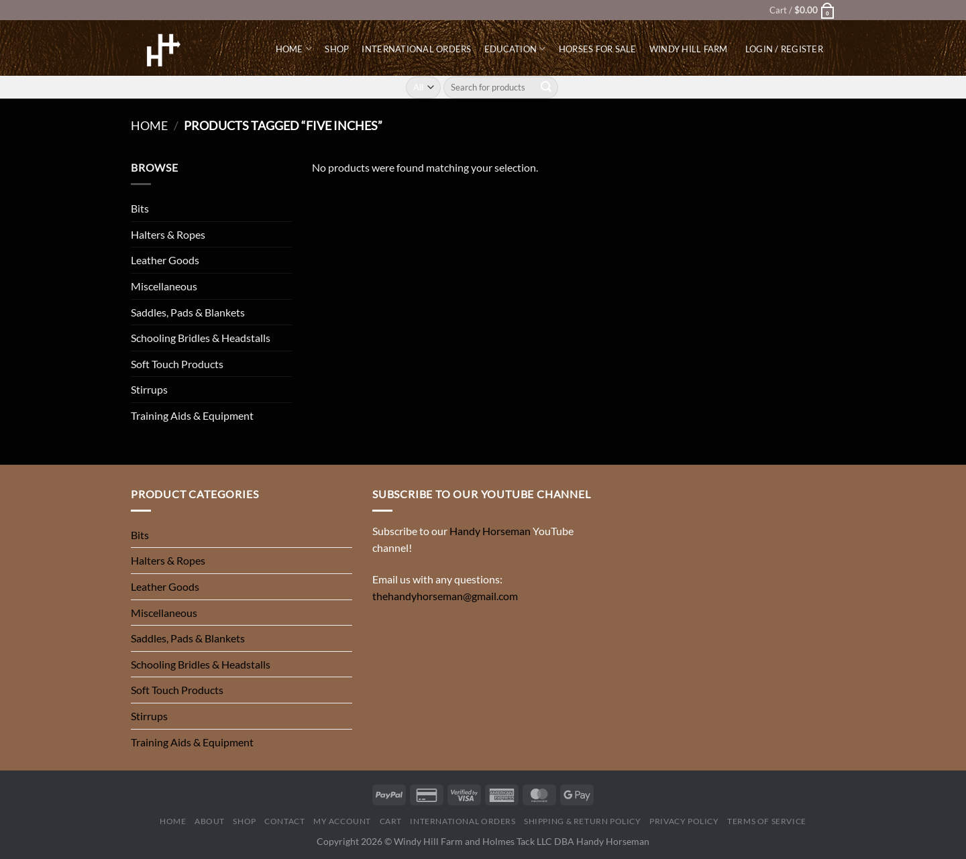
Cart (391, 821)
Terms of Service (766, 821)
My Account (342, 821)
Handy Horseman (490, 530)
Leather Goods (165, 259)
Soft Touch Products (177, 363)
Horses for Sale (598, 49)
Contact (284, 821)
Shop (337, 49)
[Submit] (546, 87)
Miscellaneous (164, 286)
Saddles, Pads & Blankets (188, 312)
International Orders (416, 49)
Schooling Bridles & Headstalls (200, 337)
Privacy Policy (684, 821)
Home (294, 48)
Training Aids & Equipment (192, 415)
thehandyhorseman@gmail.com (445, 595)
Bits (140, 208)
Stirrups (149, 389)
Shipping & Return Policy (582, 821)
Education (515, 48)
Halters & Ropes (168, 234)
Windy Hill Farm (688, 49)
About (210, 821)
